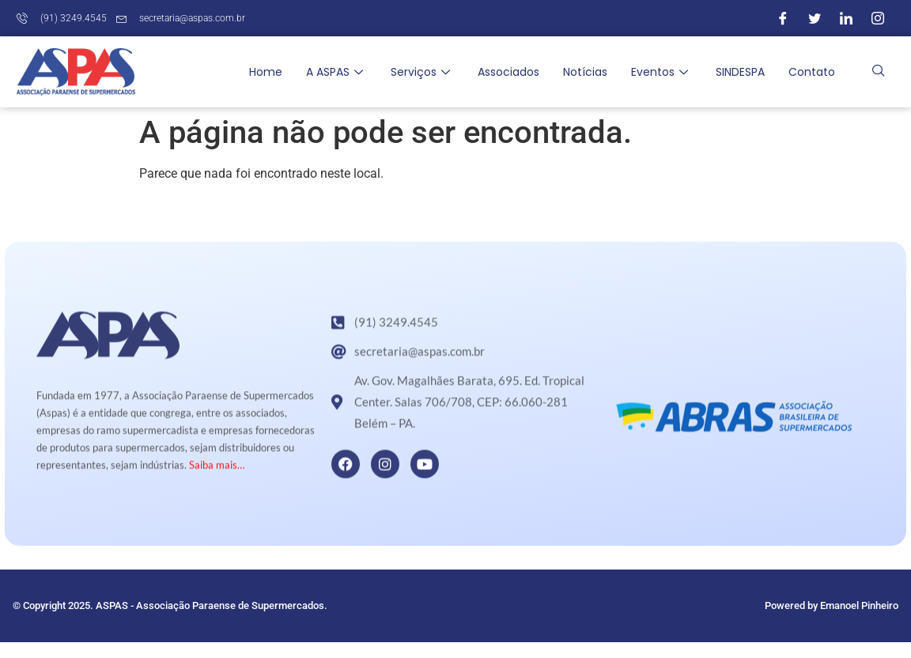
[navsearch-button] (878, 72)
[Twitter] (814, 18)
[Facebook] (783, 18)
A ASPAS (336, 72)
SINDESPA (740, 72)
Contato (811, 72)
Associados (508, 72)
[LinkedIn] (846, 18)
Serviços (422, 72)
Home (265, 72)
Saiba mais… (216, 480)
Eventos (661, 72)
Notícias (585, 72)
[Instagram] (878, 18)
